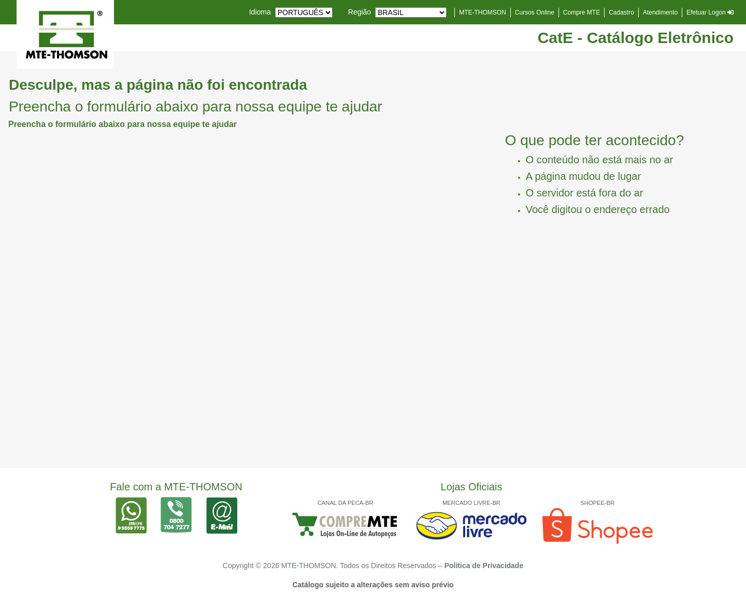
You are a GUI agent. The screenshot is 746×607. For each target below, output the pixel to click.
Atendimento (660, 12)
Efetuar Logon (710, 12)
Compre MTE (581, 12)
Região (359, 12)
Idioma (260, 12)
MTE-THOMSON (482, 12)
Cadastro (621, 12)
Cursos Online (534, 12)
